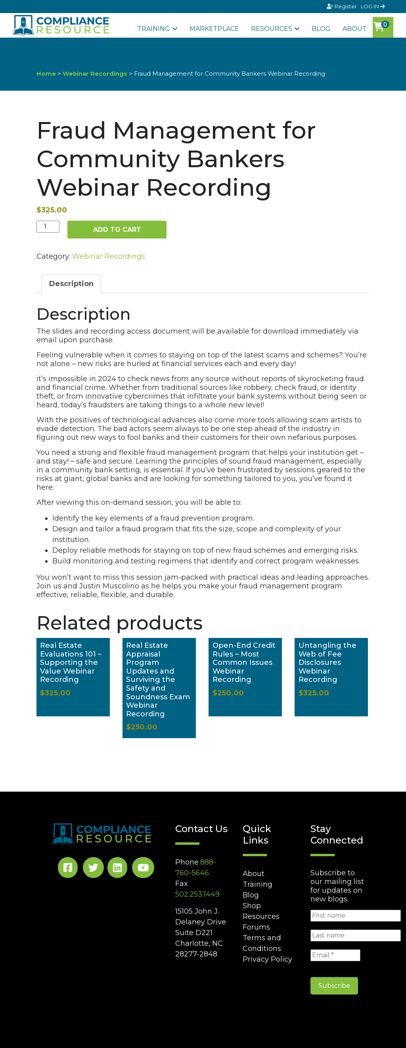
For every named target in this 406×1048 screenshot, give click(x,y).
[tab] (71, 284)
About (355, 28)
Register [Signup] (342, 6)
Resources (271, 28)
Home (46, 73)
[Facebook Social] (68, 869)
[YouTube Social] (143, 869)
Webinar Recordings (95, 73)
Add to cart (117, 229)
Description (71, 283)
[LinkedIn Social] (117, 869)
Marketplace (214, 28)
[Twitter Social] (93, 869)
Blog (321, 28)
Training (153, 28)
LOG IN (373, 6)
